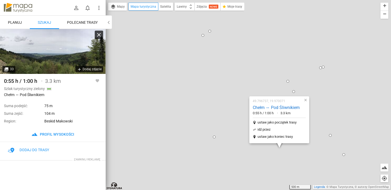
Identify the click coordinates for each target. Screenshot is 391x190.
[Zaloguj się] (76, 8)
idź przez (229, 73)
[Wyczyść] (99, 35)
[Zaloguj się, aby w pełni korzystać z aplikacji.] (97, 80)
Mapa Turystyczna (341, 187)
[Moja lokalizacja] (384, 178)
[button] (180, 81)
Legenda (319, 187)
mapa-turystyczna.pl (18, 7)
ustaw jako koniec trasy (241, 81)
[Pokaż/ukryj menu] (99, 8)
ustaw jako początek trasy (243, 66)
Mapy (117, 7)
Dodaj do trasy (28, 150)
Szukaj (44, 22)
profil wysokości (52, 134)
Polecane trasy (82, 22)
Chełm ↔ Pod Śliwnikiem (242, 51)
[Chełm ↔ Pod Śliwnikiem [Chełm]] (53, 51)
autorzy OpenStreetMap (373, 187)
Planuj (15, 22)
